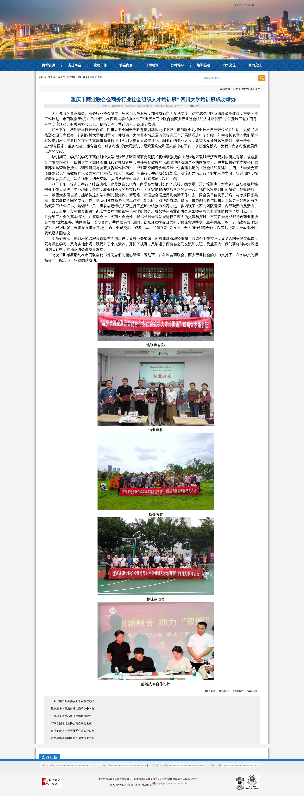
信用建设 (151, 65)
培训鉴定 (203, 65)
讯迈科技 (147, 784)
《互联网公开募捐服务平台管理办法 (72, 701)
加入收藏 (249, 5)
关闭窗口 (238, 691)
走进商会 (74, 65)
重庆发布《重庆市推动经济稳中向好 (72, 708)
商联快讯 (246, 89)
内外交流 (229, 65)
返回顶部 (252, 691)
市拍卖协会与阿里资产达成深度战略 (72, 738)
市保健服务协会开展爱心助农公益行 (72, 730)
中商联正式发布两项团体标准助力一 (72, 716)
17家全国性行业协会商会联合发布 (71, 723)
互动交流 (255, 65)
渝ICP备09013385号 (120, 784)
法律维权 (177, 65)
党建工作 (100, 65)
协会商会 (126, 65)
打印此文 (194, 106)
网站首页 (48, 65)
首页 (235, 89)
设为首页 (238, 5)
